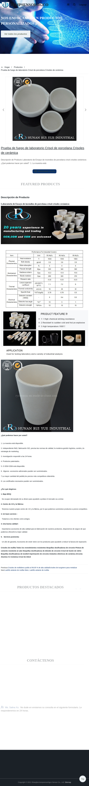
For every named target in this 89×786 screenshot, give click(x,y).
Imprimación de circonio (39, 554)
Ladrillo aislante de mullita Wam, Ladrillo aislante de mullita (27, 570)
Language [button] (83, 5)
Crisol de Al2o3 (25, 557)
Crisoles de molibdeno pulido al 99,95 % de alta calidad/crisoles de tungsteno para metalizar (42, 568)
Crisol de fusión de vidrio (71, 551)
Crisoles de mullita (8, 548)
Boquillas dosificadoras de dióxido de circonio (42, 551)
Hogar (7, 67)
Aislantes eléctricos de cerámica (62, 554)
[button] (68, 4)
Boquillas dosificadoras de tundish (15, 554)
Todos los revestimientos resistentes (31, 548)
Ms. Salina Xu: (10, 710)
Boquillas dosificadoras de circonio (60, 548)
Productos (18, 67)
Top (82, 779)
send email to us (44, 171)
